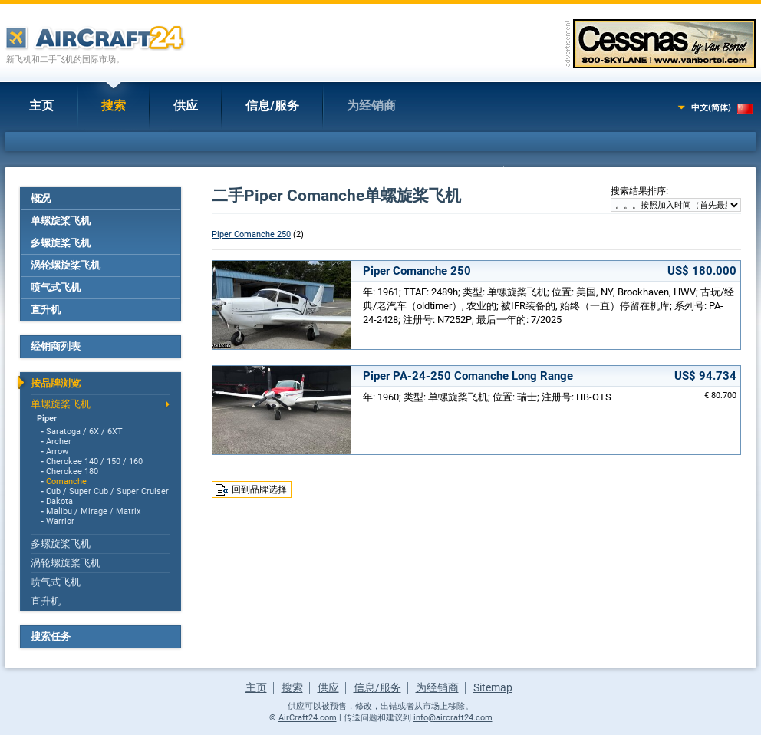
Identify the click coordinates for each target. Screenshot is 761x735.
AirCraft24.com (307, 718)
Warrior (60, 521)
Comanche (66, 481)
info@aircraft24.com (453, 718)
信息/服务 (272, 105)
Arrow (57, 451)
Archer (58, 442)
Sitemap (492, 687)
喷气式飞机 (56, 287)
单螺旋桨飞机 (61, 220)
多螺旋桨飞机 (61, 243)
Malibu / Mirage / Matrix (93, 511)
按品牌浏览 (56, 383)
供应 (185, 105)
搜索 (113, 105)
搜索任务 (51, 636)
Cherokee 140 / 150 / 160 (94, 461)
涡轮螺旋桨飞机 (65, 265)
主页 (41, 105)
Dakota (59, 501)
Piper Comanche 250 (251, 234)
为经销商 (371, 105)
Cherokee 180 (72, 471)
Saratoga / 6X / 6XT (84, 432)
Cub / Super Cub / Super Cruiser (107, 491)
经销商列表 (56, 346)
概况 (41, 198)
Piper (47, 419)
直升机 (46, 309)
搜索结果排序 (638, 191)
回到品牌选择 (259, 489)
